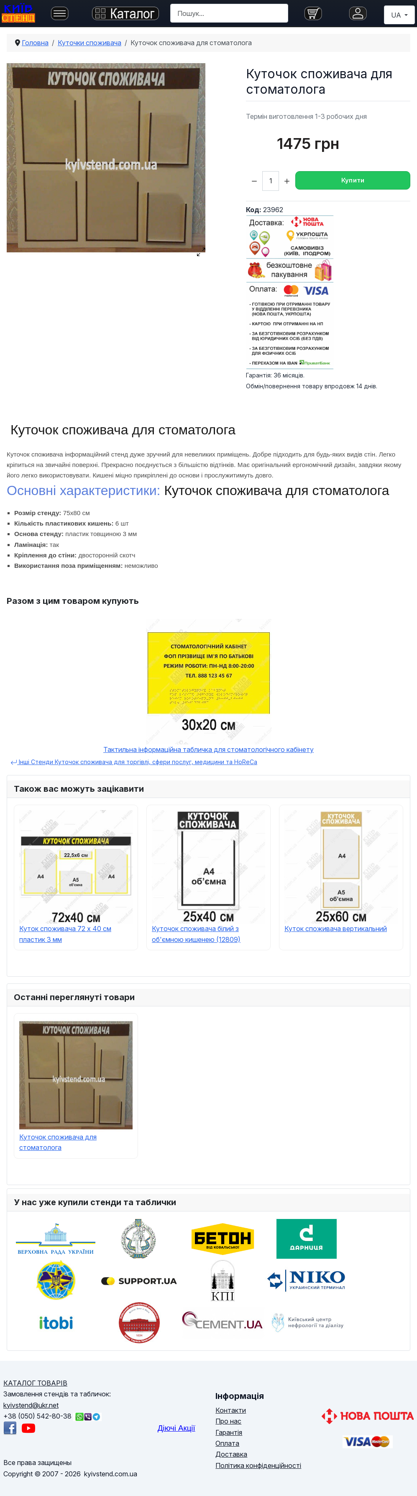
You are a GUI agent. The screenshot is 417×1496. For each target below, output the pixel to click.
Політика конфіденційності (258, 1465)
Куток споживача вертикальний (335, 928)
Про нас (228, 1421)
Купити (353, 180)
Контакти (230, 1410)
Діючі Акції (176, 1428)
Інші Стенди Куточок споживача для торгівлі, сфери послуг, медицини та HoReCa (133, 762)
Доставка (231, 1454)
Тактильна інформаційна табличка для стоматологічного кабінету (208, 749)
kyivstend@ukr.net (31, 1405)
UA (397, 15)
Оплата (227, 1443)
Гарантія (228, 1432)
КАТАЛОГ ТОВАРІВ (35, 1383)
